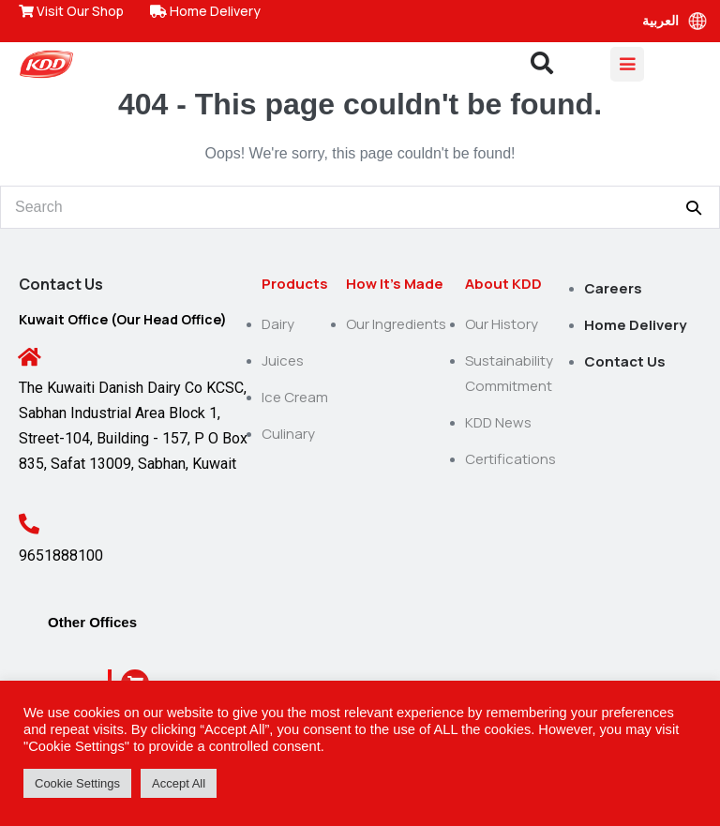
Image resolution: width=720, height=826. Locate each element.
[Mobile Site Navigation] (627, 64)
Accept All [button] (178, 783)
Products (295, 283)
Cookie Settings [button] (77, 783)
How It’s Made (394, 283)
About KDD (503, 283)
